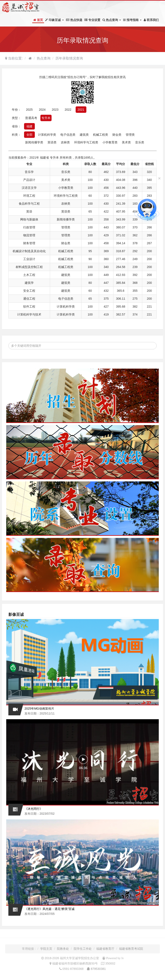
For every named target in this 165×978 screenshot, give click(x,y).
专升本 (45, 118)
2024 (42, 109)
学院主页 (46, 948)
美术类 (126, 142)
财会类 (116, 134)
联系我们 (151, 20)
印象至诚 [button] (54, 20)
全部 (29, 134)
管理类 (130, 134)
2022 (68, 109)
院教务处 (63, 948)
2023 (55, 109)
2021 (81, 109)
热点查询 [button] (111, 20)
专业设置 (92, 20)
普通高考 (31, 118)
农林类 (65, 142)
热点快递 (74, 20)
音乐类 (139, 142)
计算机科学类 (47, 134)
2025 (29, 109)
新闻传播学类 (34, 142)
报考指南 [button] (132, 20)
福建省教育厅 (105, 948)
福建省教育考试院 (131, 948)
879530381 (98, 969)
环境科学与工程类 (86, 142)
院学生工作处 (83, 948)
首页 (38, 20)
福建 (29, 126)
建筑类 (84, 134)
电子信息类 (67, 134)
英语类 (52, 142)
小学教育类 (110, 142)
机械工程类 (100, 134)
